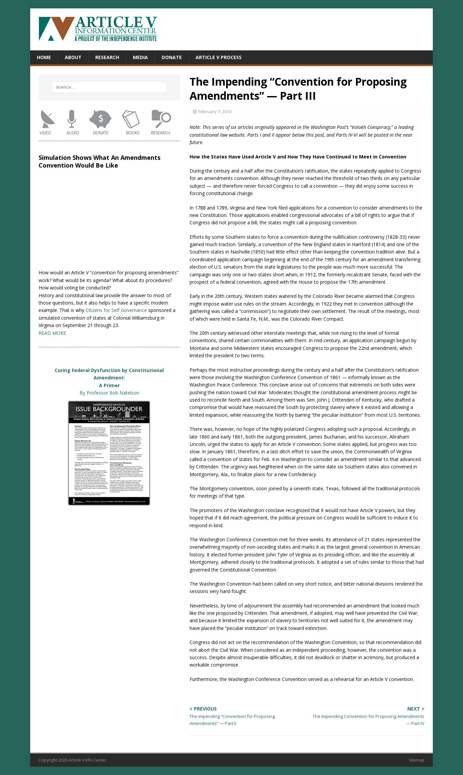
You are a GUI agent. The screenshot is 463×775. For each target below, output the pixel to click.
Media (140, 57)
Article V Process (219, 57)
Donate (172, 57)
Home (44, 57)
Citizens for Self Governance (116, 310)
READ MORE (52, 333)
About (73, 57)
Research (107, 57)
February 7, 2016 (215, 111)
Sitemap (416, 760)
